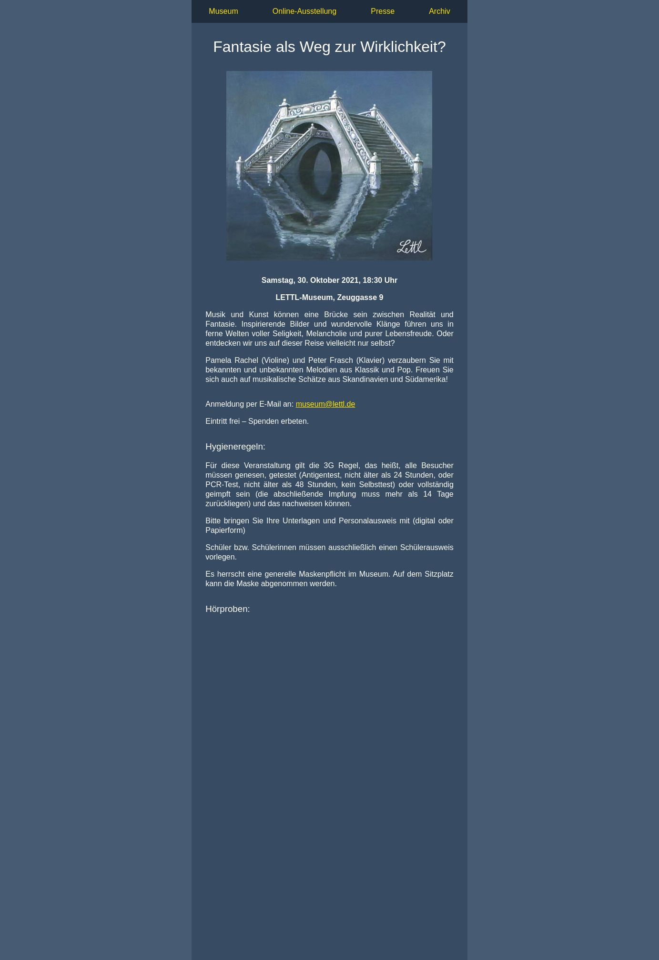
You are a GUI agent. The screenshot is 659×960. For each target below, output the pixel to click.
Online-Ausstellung (304, 11)
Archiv (439, 11)
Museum (223, 11)
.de (325, 404)
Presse (383, 11)
